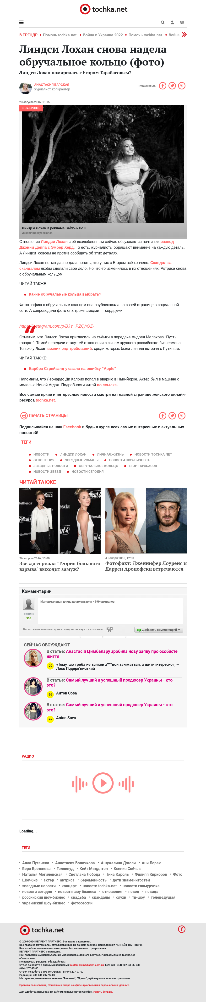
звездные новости (50, 466)
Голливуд (65, 868)
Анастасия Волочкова (75, 863)
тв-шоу (138, 897)
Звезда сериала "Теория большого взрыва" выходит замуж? (59, 566)
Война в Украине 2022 (103, 35)
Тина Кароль (117, 874)
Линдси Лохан (73, 454)
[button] (172, 22)
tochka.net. (46, 400)
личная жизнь (110, 454)
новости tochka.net (153, 454)
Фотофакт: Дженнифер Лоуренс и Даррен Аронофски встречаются (146, 566)
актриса (67, 880)
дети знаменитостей (131, 880)
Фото (177, 874)
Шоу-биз (30, 880)
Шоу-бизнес (31, 108)
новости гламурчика (141, 886)
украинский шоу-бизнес (43, 903)
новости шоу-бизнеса (129, 460)
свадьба (78, 897)
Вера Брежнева (36, 868)
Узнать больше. (103, 991)
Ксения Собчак (127, 868)
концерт (69, 886)
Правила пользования (32, 985)
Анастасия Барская (51, 85)
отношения (43, 460)
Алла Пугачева (35, 863)
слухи (121, 897)
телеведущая (163, 897)
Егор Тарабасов (143, 466)
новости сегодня (87, 471)
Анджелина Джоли (118, 863)
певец (133, 891)
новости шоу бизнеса (77, 891)
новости (41, 454)
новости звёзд (47, 471)
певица (151, 891)
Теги (26, 848)
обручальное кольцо (98, 466)
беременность (94, 880)
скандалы (101, 897)
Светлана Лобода (84, 874)
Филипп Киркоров (151, 874)
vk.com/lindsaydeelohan (37, 233)
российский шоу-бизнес (43, 897)
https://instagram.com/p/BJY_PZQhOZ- (56, 326)
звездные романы (81, 460)
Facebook (72, 427)
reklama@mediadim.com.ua (87, 965)
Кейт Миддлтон (94, 868)
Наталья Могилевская (42, 874)
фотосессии (81, 903)
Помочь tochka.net (60, 35)
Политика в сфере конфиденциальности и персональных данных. (89, 985)
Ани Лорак (151, 863)
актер (48, 880)
